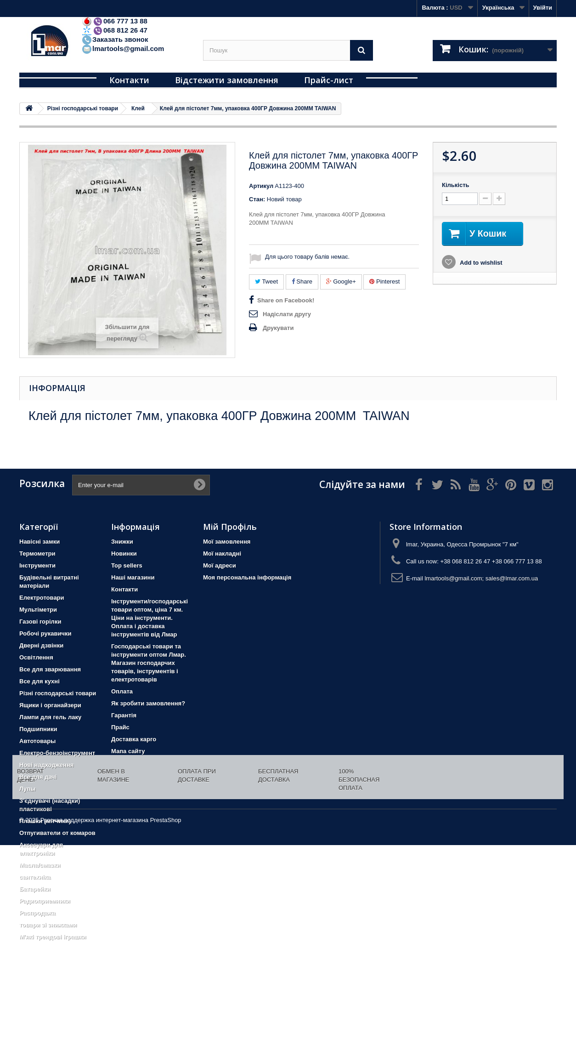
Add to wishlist (480, 262)
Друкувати (278, 327)
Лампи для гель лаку (50, 717)
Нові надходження (46, 764)
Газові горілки (40, 621)
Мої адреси (219, 565)
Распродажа (37, 912)
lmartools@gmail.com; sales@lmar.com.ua (481, 578)
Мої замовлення (226, 541)
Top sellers (126, 565)
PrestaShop (165, 1014)
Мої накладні (222, 553)
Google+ (341, 281)
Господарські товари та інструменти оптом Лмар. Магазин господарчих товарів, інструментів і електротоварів (148, 663)
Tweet (266, 281)
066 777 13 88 (114, 21)
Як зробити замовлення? (148, 703)
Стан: (257, 199)
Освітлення (36, 657)
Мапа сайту (128, 751)
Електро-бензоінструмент (57, 752)
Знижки (122, 541)
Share (302, 281)
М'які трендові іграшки (52, 936)
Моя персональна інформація (247, 577)
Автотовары (37, 741)
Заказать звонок (114, 39)
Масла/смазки (40, 865)
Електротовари (41, 597)
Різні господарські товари (57, 693)
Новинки (124, 553)
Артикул (261, 185)
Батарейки (35, 889)
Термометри (37, 553)
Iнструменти (37, 565)
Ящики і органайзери (50, 705)
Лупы (27, 788)
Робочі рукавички (45, 633)
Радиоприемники (44, 900)
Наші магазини (132, 577)
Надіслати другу (287, 314)
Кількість (455, 185)
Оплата (122, 691)
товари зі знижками (48, 924)
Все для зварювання (50, 669)
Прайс (120, 727)
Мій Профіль (230, 526)
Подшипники (38, 729)
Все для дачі (38, 776)
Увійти (542, 7)
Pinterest (384, 281)
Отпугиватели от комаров (57, 832)
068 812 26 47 (114, 30)
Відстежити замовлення (226, 79)
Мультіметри (38, 609)
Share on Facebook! (285, 300)
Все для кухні (39, 681)
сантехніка (35, 877)
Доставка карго (133, 739)
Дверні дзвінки (41, 645)
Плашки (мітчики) (45, 821)
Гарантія (123, 715)
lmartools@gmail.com (122, 48)
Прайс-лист (328, 79)
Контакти (129, 79)
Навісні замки (39, 541)
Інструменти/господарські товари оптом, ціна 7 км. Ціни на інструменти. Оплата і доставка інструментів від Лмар (149, 618)
